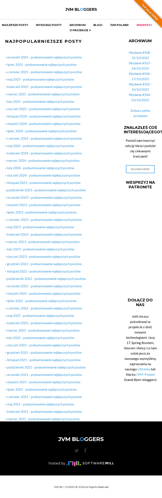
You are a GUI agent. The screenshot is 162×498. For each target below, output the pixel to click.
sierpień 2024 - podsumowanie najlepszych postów (43, 123)
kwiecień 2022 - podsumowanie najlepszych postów (44, 323)
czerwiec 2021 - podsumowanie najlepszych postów (44, 397)
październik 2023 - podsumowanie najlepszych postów (46, 190)
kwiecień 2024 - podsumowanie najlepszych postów (44, 153)
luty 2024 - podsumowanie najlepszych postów (40, 168)
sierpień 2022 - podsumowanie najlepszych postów (43, 293)
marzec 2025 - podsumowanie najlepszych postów (43, 94)
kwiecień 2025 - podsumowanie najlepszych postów (44, 87)
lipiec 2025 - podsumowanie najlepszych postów (42, 64)
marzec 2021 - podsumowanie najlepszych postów (43, 419)
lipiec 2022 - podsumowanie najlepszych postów (42, 301)
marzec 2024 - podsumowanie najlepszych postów (43, 160)
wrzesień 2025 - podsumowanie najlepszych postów (44, 57)
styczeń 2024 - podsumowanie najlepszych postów (43, 175)
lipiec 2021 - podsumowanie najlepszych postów (42, 389)
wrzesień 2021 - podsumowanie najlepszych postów (44, 374)
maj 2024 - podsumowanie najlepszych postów (40, 146)
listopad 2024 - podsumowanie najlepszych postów (44, 116)
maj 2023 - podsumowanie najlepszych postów (40, 227)
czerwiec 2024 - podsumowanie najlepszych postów (44, 138)
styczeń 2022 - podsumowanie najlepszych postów (43, 345)
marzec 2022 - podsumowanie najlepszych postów (43, 330)
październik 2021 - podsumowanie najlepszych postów (46, 367)
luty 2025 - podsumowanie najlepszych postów (40, 101)
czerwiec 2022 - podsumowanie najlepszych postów (44, 308)
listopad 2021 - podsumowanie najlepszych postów (44, 360)
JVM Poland (119, 25)
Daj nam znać (140, 169)
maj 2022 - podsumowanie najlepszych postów (40, 315)
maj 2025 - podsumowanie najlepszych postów (40, 79)
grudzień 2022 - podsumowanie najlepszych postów (44, 264)
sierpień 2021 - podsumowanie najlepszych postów (43, 382)
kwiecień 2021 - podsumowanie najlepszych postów (44, 411)
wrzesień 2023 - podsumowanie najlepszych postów (44, 197)
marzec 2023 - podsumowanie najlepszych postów (43, 242)
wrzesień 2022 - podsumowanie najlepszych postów (44, 286)
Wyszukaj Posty (49, 25)
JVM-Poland (145, 374)
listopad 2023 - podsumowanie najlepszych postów (44, 183)
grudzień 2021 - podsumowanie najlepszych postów (44, 352)
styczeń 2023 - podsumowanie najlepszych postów (43, 256)
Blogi (97, 25)
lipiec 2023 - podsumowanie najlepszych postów (42, 212)
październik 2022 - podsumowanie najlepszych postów (46, 279)
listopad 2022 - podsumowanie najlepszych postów (44, 271)
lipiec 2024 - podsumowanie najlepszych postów (42, 131)
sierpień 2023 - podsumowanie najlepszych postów (43, 205)
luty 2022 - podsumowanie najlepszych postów (40, 338)
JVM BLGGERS (81, 9)
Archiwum (77, 25)
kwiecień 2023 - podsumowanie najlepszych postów (44, 234)
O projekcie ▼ (80, 30)
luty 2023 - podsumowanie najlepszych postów (40, 249)
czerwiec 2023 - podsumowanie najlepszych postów (44, 219)
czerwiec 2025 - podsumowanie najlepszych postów (44, 72)
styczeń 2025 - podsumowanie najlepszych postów (43, 109)
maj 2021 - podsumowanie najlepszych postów (40, 404)
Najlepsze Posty (15, 25)
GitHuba (144, 369)
